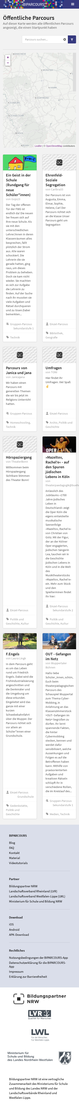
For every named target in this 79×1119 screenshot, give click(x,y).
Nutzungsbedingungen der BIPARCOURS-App (38, 958)
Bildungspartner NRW (23, 886)
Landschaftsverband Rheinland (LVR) (33, 891)
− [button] (8, 63)
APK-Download (19, 935)
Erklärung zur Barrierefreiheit (28, 977)
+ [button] (8, 57)
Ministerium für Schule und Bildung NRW (35, 901)
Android (14, 930)
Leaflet (38, 146)
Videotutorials (18, 863)
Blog (12, 843)
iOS (11, 924)
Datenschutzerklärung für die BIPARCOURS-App (37, 964)
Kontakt (14, 853)
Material (14, 858)
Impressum (16, 972)
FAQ (11, 848)
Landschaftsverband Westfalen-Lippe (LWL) (37, 896)
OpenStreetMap (54, 146)
